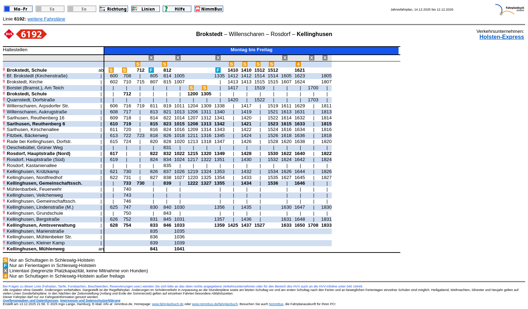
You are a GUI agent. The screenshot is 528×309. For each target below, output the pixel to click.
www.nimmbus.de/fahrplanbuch (215, 304)
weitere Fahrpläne (46, 19)
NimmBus (276, 304)
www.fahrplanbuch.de (168, 304)
